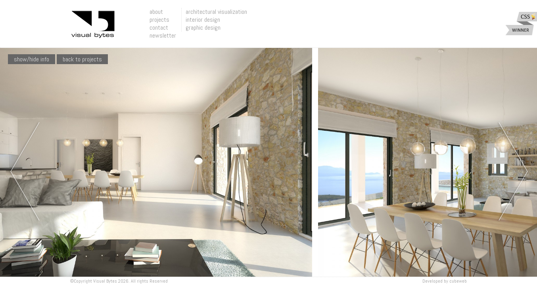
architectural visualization (216, 12)
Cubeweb (458, 281)
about (156, 12)
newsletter (163, 35)
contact (159, 27)
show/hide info (31, 59)
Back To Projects (82, 59)
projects (159, 19)
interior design (203, 19)
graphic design (203, 27)
